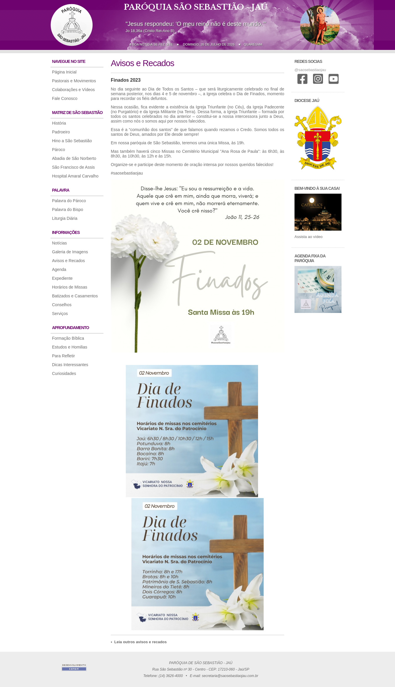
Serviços (60, 313)
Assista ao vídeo (308, 236)
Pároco (58, 149)
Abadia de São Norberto (74, 158)
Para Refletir (63, 355)
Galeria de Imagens (70, 251)
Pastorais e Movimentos (74, 80)
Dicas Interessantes (70, 364)
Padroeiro (61, 132)
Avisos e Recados (68, 260)
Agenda (59, 269)
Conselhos (61, 304)
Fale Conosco (64, 98)
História (59, 123)
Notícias (59, 243)
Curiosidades (64, 373)
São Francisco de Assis (73, 167)
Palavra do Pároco (69, 200)
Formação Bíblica (68, 338)
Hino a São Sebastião (72, 140)
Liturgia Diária (64, 218)
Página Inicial (64, 72)
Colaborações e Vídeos (73, 89)
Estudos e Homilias (69, 347)
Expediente (62, 278)
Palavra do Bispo (67, 209)
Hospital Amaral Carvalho (75, 176)
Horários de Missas (69, 287)
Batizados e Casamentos (75, 296)
